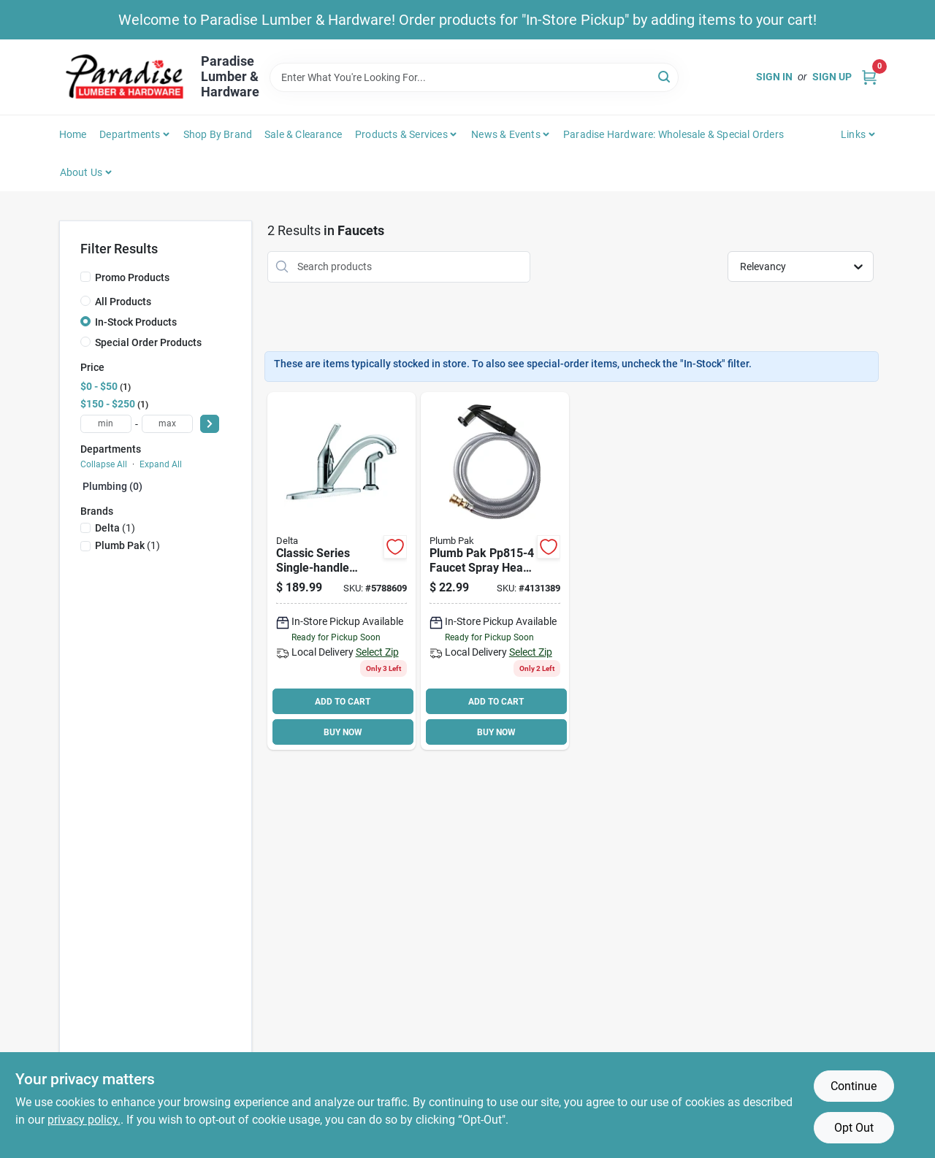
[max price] (167, 424)
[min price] (105, 424)
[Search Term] (474, 77)
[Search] (665, 76)
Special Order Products (148, 342)
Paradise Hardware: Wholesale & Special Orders (673, 134)
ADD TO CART (342, 702)
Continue (854, 1086)
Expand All (161, 464)
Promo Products (132, 277)
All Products (123, 301)
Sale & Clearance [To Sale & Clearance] (303, 134)
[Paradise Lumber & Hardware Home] (125, 77)
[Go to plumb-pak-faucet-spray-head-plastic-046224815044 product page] (495, 571)
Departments (129, 134)
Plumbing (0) (112, 486)
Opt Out (854, 1128)
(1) (115, 528)
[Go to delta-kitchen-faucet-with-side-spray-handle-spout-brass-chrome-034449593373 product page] (341, 571)
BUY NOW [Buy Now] (343, 732)
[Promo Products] (85, 277)
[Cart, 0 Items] (869, 77)
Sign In (774, 77)
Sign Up (832, 77)
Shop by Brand (218, 134)
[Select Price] (209, 424)
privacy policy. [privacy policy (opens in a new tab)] (84, 1120)
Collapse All (103, 464)
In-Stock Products (136, 322)
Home (73, 134)
